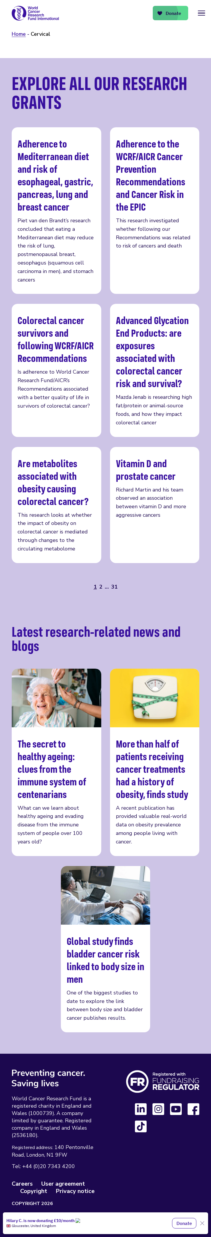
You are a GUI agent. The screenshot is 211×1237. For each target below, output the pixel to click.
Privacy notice (75, 1191)
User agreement (63, 1183)
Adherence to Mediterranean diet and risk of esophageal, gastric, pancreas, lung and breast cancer (56, 210)
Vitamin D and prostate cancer (155, 505)
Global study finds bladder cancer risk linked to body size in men (105, 949)
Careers (22, 1183)
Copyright (33, 1191)
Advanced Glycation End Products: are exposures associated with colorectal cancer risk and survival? (155, 370)
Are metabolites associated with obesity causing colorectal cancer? (56, 505)
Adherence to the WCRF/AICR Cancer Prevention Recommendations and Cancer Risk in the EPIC (155, 210)
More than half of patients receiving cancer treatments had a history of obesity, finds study (155, 762)
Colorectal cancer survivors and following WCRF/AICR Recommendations (56, 370)
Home (19, 34)
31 (114, 586)
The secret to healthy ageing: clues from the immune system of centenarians (56, 762)
